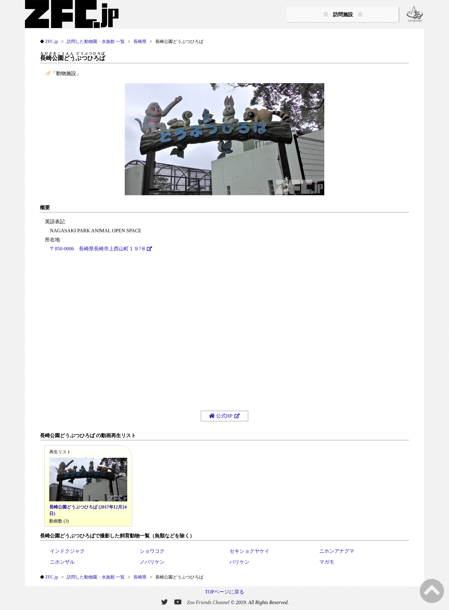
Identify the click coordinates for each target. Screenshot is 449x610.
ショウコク (152, 551)
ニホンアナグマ (336, 551)
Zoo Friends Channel (208, 602)
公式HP (221, 415)
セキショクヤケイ (249, 551)
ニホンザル (62, 562)
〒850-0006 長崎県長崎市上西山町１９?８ (98, 248)
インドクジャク (67, 551)
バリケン (239, 562)
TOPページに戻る (224, 591)
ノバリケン (152, 562)
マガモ (326, 562)
